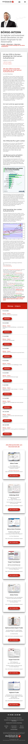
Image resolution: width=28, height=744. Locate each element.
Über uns (21, 726)
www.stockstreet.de (7, 266)
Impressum (21, 727)
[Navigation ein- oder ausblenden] (25, 2)
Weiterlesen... (7, 318)
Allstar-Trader (16, 277)
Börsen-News (10, 44)
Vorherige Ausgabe (7, 63)
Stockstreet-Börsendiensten (14, 269)
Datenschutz (14, 727)
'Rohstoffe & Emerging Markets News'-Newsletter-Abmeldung (14, 720)
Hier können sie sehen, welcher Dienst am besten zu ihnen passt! (13, 298)
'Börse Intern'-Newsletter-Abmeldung (14, 717)
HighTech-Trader (11, 284)
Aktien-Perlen (19, 293)
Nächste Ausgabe (7, 62)
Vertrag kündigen (14, 729)
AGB (6, 727)
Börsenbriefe (14, 726)
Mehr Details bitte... (14, 475)
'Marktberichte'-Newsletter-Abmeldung (14, 722)
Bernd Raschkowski (15, 470)
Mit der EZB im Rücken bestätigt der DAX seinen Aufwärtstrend (13, 46)
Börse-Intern (17, 44)
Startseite (3, 44)
